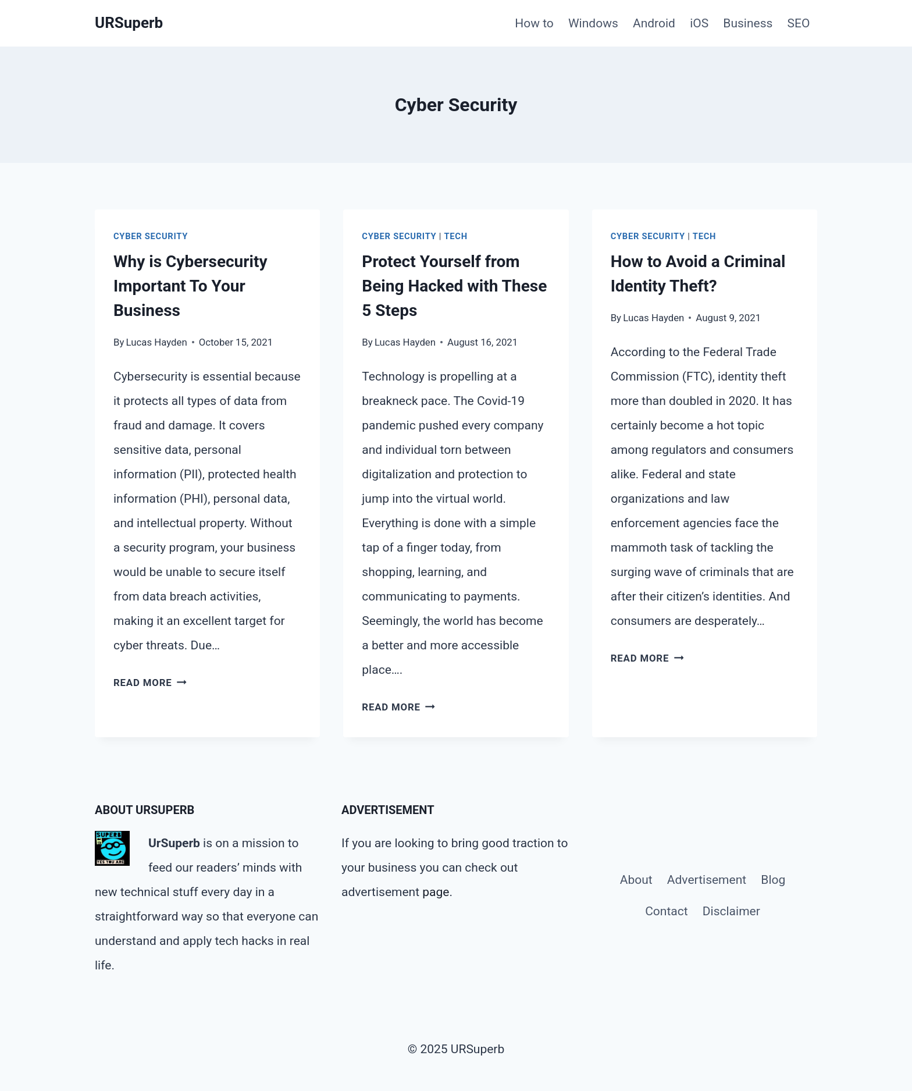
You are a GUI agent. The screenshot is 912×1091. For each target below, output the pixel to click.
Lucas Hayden (156, 342)
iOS (699, 23)
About (636, 880)
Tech (456, 236)
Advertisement (706, 880)
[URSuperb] (129, 23)
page (435, 892)
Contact (666, 911)
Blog (773, 880)
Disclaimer (731, 911)
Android (654, 23)
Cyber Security (150, 236)
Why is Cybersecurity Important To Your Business (190, 286)
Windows (593, 23)
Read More (150, 682)
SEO (799, 23)
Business (747, 23)
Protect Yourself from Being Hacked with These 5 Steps (454, 286)
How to (534, 23)
